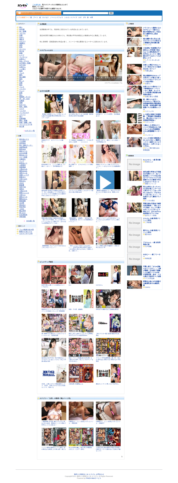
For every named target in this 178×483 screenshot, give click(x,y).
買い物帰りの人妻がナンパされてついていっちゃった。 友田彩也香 (54, 334)
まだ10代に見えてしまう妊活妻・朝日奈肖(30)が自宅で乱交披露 (81, 115)
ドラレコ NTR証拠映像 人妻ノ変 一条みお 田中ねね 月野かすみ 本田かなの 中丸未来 (108, 359)
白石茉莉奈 (23, 215)
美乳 (20, 45)
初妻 (146, 36)
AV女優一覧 (30, 221)
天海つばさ (23, 179)
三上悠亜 (22, 141)
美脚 (20, 103)
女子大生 (22, 65)
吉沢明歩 (22, 143)
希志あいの (23, 155)
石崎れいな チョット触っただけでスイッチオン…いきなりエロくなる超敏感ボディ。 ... (108, 166)
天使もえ (22, 195)
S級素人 (22, 43)
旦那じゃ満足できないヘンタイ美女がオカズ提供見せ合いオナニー (152, 67)
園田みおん (23, 199)
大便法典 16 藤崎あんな (76, 384)
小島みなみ (23, 169)
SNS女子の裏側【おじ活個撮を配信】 (107, 309)
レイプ (21, 55)
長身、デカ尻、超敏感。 (76, 309)
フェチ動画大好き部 (26, 229)
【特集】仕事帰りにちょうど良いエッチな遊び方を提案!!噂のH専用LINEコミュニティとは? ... (54, 115)
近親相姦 (22, 118)
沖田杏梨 (22, 217)
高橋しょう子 (24, 175)
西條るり (22, 177)
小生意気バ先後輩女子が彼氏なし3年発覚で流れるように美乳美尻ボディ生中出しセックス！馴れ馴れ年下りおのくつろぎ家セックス (152, 53)
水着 (20, 35)
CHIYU (147, 287)
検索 (111, 13)
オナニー (22, 41)
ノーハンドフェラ (56, 17)
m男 (91, 17)
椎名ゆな (22, 181)
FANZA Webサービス (93, 478)
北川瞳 (21, 203)
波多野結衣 (23, 147)
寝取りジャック (150, 184)
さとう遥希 (23, 157)
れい (70, 285)
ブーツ (35, 17)
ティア (21, 161)
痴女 (20, 85)
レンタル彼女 (150, 200)
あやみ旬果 (23, 153)
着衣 (20, 79)
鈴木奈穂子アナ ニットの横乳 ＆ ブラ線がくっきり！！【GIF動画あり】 (53, 165)
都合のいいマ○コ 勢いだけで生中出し (107, 384)
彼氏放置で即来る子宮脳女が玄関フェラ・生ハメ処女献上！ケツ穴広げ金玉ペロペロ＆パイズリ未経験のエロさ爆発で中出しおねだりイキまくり (152, 177)
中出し (21, 37)
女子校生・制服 (25, 63)
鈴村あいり (23, 163)
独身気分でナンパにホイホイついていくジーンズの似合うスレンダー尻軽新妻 (54, 310)
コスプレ (22, 33)
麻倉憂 (21, 185)
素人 (20, 27)
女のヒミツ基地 (150, 215)
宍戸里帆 (148, 246)
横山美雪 (22, 211)
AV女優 (21, 29)
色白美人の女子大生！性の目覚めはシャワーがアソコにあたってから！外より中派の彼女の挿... (54, 359)
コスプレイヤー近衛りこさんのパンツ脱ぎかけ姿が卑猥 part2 (81, 191)
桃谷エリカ (23, 151)
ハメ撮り (22, 69)
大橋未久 (22, 159)
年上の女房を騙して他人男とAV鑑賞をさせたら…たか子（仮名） (80, 448)
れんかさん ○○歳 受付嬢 (151, 160)
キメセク (45, 17)
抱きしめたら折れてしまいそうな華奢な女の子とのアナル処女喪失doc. (81, 334)
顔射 (20, 93)
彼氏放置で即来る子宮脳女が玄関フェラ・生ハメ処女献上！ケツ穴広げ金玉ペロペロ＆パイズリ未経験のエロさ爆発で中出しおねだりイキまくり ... (54, 193)
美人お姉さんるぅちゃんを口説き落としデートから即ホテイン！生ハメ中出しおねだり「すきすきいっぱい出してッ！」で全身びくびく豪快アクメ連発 (152, 192)
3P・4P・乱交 (24, 99)
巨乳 (20, 47)
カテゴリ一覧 (30, 131)
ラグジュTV (149, 111)
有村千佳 (22, 187)
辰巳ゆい (22, 205)
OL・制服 (22, 31)
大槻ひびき (23, 191)
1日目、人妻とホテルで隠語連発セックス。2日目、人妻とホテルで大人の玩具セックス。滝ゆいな (53, 385)
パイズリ (22, 89)
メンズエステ (24, 113)
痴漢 (20, 71)
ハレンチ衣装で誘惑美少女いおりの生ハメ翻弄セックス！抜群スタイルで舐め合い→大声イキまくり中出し (152, 142)
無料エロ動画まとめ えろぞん (84, 474)
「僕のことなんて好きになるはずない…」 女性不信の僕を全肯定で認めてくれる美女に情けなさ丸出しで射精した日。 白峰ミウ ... (81, 248)
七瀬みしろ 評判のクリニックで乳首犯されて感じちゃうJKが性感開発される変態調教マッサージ (152, 129)
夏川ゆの (148, 234)
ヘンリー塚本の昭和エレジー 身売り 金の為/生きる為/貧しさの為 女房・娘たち (54, 448)
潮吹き (21, 39)
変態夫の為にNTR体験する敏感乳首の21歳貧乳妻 (152, 283)
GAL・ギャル (24, 61)
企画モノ (22, 59)
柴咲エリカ (23, 197)
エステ (21, 109)
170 (84, 17)
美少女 (21, 51)
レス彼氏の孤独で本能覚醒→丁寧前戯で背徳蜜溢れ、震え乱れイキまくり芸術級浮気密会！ (152, 117)
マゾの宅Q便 (149, 278)
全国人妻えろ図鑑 (151, 96)
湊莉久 (21, 189)
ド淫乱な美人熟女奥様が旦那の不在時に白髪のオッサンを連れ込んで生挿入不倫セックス (108, 449)
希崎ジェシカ (24, 193)
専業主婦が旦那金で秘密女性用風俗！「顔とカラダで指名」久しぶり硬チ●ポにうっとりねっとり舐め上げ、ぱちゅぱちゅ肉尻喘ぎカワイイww (152, 208)
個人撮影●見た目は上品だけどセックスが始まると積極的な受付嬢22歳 (152, 41)
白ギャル (22, 105)
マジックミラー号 (25, 124)
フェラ (21, 87)
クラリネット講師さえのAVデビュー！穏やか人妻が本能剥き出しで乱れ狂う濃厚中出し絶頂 (152, 31)
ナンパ (21, 91)
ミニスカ (22, 111)
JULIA (21, 183)
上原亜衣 (22, 165)
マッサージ (23, 57)
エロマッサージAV (26, 233)
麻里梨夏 (22, 201)
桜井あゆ (22, 149)
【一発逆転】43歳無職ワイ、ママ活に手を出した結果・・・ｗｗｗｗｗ (81, 141)
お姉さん (22, 67)
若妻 (20, 83)
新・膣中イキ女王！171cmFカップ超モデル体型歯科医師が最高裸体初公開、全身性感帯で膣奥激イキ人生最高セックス (152, 104)
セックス (22, 49)
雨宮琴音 (22, 207)
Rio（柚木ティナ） (26, 145)
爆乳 (20, 75)
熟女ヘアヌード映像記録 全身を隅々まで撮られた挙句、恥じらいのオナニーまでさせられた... (81, 359)
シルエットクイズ (70, 17)
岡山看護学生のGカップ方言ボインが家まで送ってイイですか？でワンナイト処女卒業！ (152, 79)
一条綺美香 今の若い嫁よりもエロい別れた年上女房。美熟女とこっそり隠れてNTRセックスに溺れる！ (54, 423)
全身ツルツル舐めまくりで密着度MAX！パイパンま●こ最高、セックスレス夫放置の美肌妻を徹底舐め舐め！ (152, 90)
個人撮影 (22, 77)
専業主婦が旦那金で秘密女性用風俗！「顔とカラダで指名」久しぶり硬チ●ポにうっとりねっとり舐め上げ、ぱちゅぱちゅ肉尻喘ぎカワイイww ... (54, 220)
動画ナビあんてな (25, 231)
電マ (20, 116)
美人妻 (21, 126)
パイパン (22, 114)
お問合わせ (100, 474)
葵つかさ (22, 213)
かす (80, 17)
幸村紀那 (148, 258)
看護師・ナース (25, 97)
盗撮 (20, 53)
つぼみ (21, 209)
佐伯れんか (149, 162)
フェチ (21, 73)
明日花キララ (24, 139)
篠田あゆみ (23, 171)
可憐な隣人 (149, 71)
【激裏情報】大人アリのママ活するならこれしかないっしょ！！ (54, 246)
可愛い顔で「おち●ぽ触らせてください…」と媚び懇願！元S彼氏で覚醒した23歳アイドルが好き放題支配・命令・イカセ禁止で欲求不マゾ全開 (152, 271)
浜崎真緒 (22, 167)
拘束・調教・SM (25, 122)
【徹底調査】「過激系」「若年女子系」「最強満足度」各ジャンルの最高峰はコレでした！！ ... (81, 219)
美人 (20, 95)
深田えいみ (23, 173)
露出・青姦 (23, 120)
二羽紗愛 (148, 222)
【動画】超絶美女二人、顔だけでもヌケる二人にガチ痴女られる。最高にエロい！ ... (108, 192)
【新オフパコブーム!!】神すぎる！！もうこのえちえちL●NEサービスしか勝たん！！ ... (108, 219)
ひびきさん (99, 285)
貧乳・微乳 (23, 107)
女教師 (21, 101)
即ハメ (21, 81)
